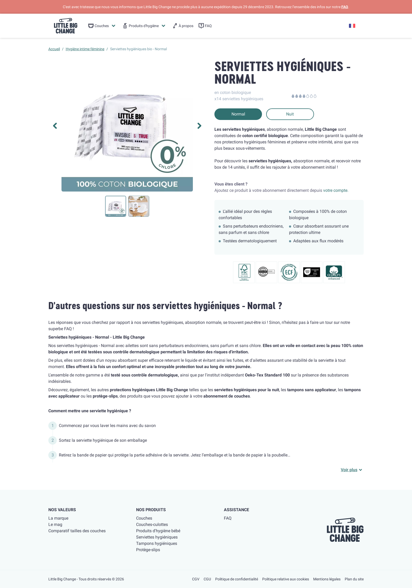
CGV (195, 579)
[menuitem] (102, 25)
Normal (238, 114)
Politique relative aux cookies (285, 579)
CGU (207, 579)
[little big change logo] (66, 26)
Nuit (290, 114)
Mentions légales (327, 579)
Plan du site (354, 579)
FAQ (344, 7)
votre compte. (335, 190)
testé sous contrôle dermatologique (144, 375)
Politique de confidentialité (236, 579)
